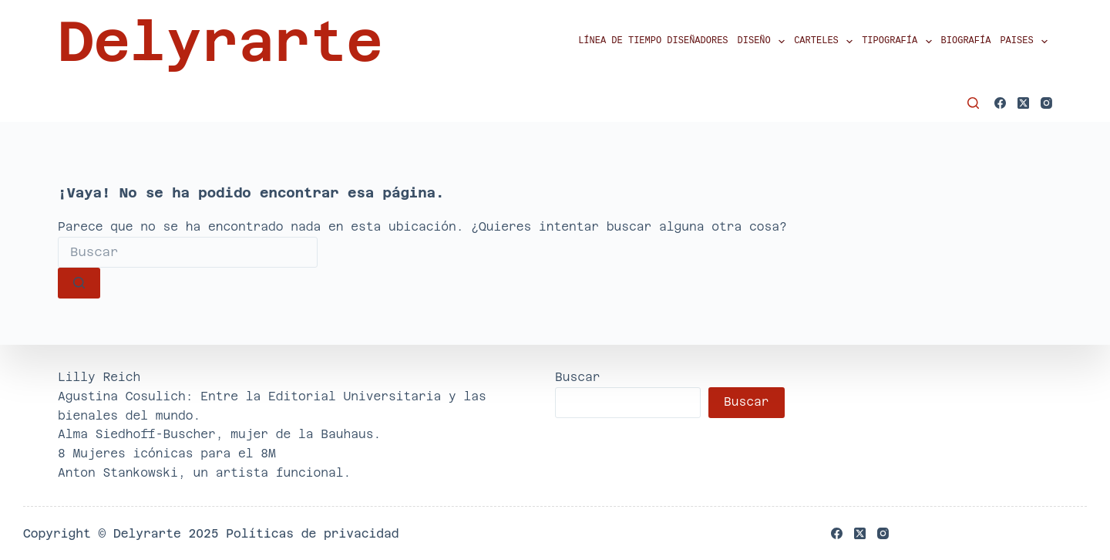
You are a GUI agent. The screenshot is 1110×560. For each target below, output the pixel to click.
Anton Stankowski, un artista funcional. (204, 472)
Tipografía (899, 41)
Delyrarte (220, 41)
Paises (1026, 41)
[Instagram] (1046, 103)
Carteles (825, 41)
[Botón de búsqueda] (79, 283)
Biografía (966, 41)
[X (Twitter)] (1023, 103)
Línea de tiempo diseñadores (653, 41)
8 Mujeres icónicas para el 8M (167, 453)
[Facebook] (1000, 103)
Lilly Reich (99, 376)
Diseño (764, 41)
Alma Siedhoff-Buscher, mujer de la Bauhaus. (219, 433)
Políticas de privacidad (312, 533)
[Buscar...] (188, 252)
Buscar (577, 376)
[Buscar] (973, 103)
